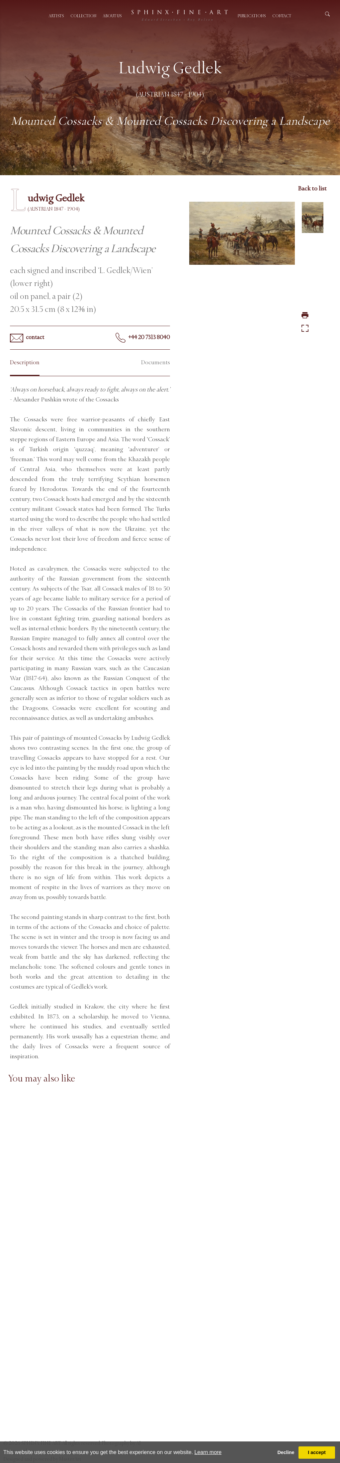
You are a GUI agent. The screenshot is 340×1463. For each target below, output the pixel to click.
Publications (252, 16)
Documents (155, 362)
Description (25, 362)
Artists (56, 16)
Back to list (312, 188)
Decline (285, 1452)
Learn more (207, 1452)
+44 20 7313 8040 (143, 338)
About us (112, 16)
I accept (317, 1452)
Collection (83, 16)
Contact (281, 16)
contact (27, 338)
